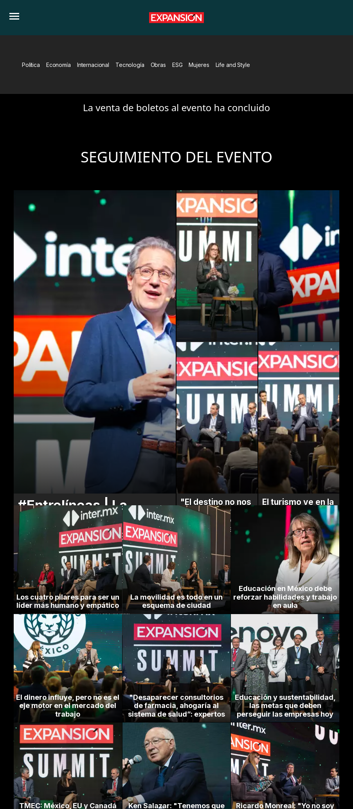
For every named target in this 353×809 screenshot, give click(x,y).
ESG (177, 64)
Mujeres (199, 64)
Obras (158, 64)
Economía (58, 64)
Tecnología (129, 64)
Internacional (93, 64)
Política (31, 64)
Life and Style (233, 64)
